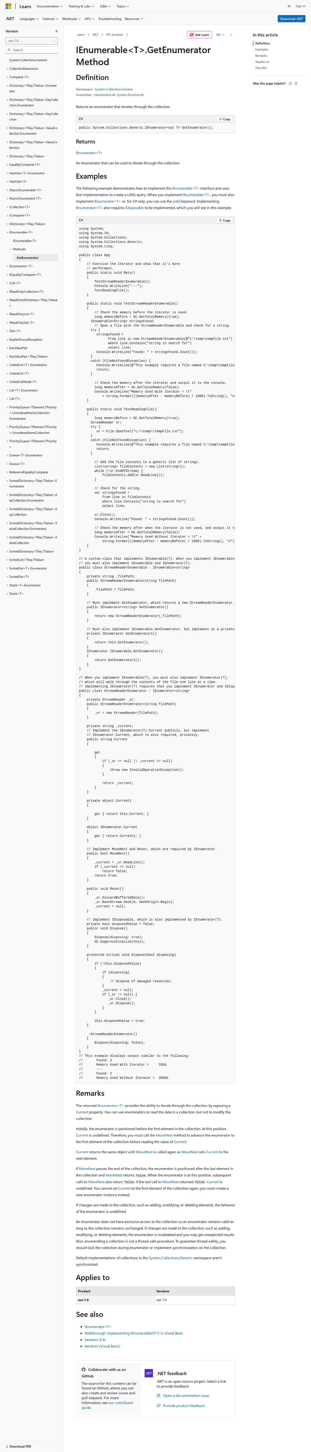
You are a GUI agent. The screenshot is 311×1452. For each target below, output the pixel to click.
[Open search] (289, 6)
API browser (114, 34)
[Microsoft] (9, 6)
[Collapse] (57, 31)
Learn (81, 34)
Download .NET (291, 18)
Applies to (262, 61)
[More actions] (231, 34)
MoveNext (164, 1135)
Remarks (261, 55)
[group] (155, 653)
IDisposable (134, 207)
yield (176, 201)
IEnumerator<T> (89, 152)
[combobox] (32, 40)
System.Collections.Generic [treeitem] (28, 60)
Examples (261, 49)
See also (261, 67)
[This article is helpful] (290, 83)
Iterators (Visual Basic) (102, 1346)
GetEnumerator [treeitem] (27, 257)
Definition (262, 43)
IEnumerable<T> (185, 188)
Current (82, 1111)
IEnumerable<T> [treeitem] (25, 240)
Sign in (300, 6)
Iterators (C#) (95, 1339)
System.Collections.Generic (114, 89)
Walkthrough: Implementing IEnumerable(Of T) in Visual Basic (134, 1333)
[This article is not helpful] (296, 83)
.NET (95, 34)
